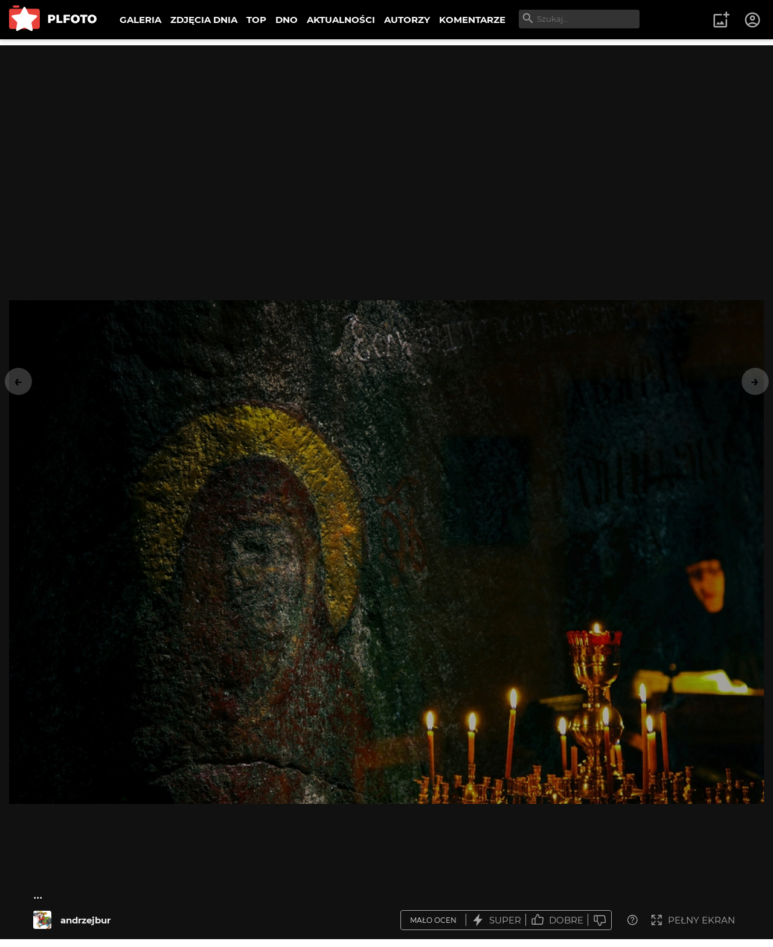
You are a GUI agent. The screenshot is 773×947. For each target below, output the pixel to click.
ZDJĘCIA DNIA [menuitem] (203, 19)
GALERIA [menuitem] (140, 19)
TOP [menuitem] (256, 19)
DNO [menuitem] (286, 19)
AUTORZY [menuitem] (407, 19)
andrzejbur (85, 920)
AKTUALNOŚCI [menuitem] (341, 19)
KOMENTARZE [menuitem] (472, 19)
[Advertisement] (386, 129)
